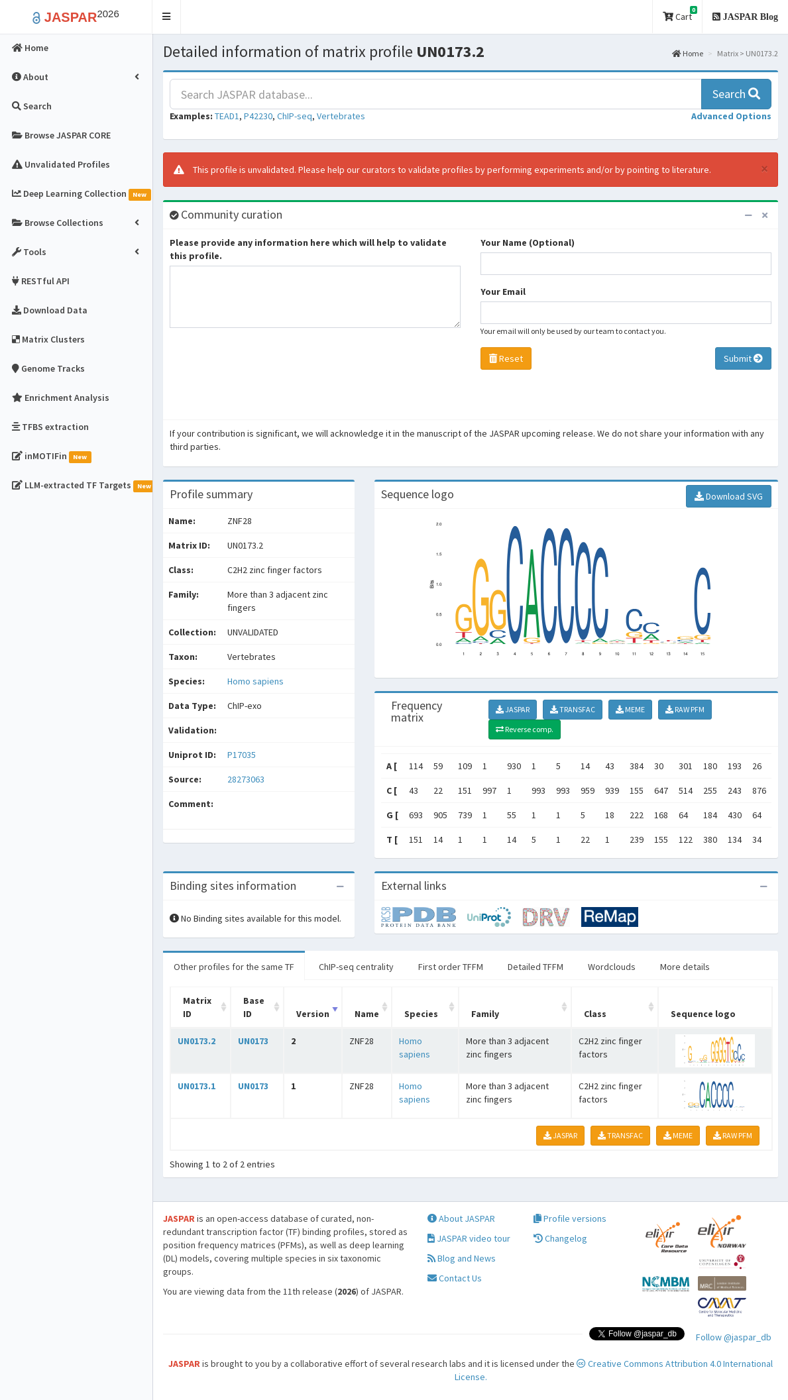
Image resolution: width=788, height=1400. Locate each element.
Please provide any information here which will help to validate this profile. (308, 249)
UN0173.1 (196, 1086)
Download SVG (729, 496)
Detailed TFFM (535, 967)
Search (736, 93)
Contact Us (454, 1278)
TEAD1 (227, 116)
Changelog (560, 1238)
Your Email (503, 291)
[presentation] (270, 377)
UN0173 (253, 1041)
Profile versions (570, 1218)
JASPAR (513, 709)
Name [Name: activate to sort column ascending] (367, 1014)
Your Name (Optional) (527, 242)
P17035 (242, 755)
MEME (630, 709)
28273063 (245, 779)
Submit (743, 358)
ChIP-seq (294, 116)
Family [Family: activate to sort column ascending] (485, 1014)
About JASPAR (461, 1218)
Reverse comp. (524, 729)
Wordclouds (612, 967)
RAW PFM (684, 709)
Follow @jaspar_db (733, 1337)
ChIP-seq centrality (356, 967)
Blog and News (461, 1258)
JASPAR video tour (468, 1238)
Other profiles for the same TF (234, 967)
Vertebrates (341, 116)
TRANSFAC (572, 709)
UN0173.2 (196, 1041)
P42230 (258, 116)
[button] (166, 17)
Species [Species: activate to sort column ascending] (421, 1014)
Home (687, 53)
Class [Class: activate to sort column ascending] (595, 1014)
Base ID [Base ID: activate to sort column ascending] (253, 1007)
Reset (506, 358)
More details (685, 967)
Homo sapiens (255, 681)
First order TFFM (450, 967)
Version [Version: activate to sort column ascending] (312, 1014)
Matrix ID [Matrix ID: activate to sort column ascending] (197, 1007)
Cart (680, 14)
